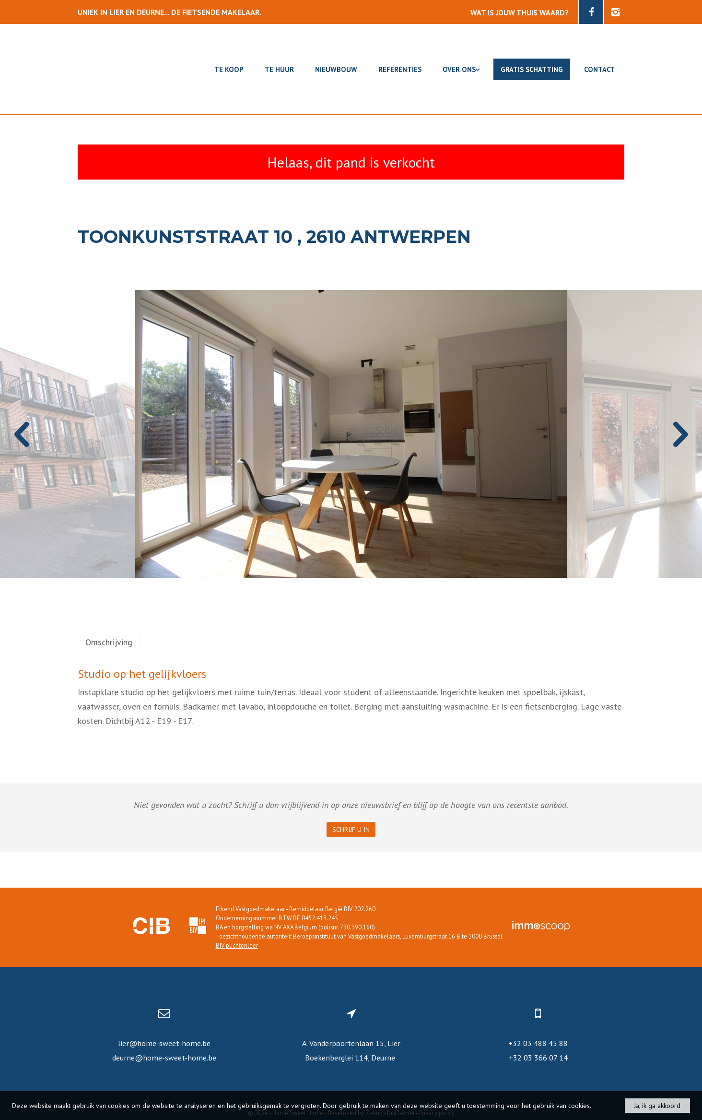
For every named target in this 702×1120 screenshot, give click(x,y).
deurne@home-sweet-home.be (164, 1057)
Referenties (399, 69)
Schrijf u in (351, 829)
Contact (599, 69)
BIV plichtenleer (237, 945)
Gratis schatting (532, 69)
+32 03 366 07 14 (538, 1057)
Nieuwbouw (336, 69)
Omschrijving (108, 642)
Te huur (279, 69)
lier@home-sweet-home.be (164, 1043)
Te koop (229, 69)
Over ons (461, 69)
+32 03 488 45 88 (538, 1043)
